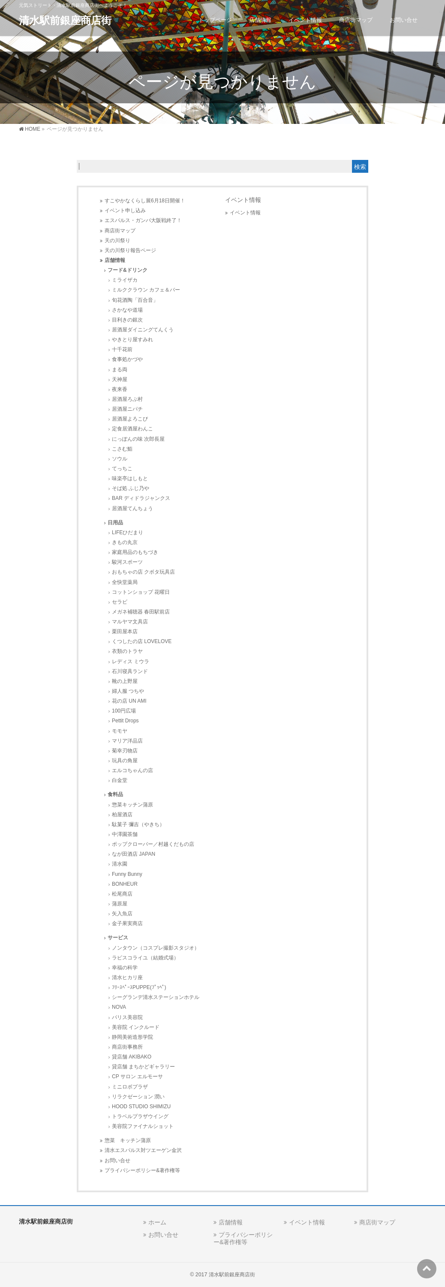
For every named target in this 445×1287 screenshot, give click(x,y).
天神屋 (119, 379)
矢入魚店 (122, 914)
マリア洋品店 (127, 741)
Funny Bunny (127, 874)
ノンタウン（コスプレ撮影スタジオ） (155, 948)
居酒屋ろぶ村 (127, 399)
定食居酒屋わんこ (132, 429)
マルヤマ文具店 (130, 622)
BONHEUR (125, 884)
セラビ (119, 602)
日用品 (115, 523)
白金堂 (119, 780)
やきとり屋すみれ (132, 340)
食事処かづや (127, 359)
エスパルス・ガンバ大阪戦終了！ (143, 220)
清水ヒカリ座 (127, 977)
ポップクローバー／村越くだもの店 (153, 844)
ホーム (157, 1222)
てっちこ (122, 469)
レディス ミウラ (130, 662)
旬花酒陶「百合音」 (135, 300)
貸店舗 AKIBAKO (131, 1057)
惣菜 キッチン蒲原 (128, 1140)
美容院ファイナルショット (143, 1126)
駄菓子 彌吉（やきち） (138, 824)
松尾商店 (122, 894)
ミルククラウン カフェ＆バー (146, 290)
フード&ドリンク (127, 270)
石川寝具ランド (130, 671)
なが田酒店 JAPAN (133, 854)
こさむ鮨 (122, 449)
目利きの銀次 (127, 320)
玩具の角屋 (125, 761)
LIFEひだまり (127, 532)
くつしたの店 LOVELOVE (141, 641)
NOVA (119, 1007)
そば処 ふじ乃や (130, 488)
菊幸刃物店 (125, 751)
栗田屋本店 (125, 631)
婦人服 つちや (128, 691)
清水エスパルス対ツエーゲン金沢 (143, 1150)
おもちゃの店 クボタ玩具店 (143, 572)
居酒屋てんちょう (132, 508)
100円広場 (124, 711)
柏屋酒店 (122, 815)
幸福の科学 (125, 968)
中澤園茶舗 (125, 834)
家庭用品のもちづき (135, 552)
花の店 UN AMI (129, 701)
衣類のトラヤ (127, 651)
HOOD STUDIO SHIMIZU (141, 1107)
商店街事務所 (127, 1047)
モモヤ (119, 731)
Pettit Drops (125, 721)
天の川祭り (117, 241)
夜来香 (119, 389)
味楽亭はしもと (130, 478)
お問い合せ (117, 1161)
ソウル (119, 459)
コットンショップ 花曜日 (141, 592)
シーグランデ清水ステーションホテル (155, 997)
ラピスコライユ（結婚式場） (145, 958)
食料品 (115, 794)
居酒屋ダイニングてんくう (143, 330)
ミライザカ (125, 280)
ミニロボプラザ (130, 1087)
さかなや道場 (127, 310)
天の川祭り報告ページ (130, 250)
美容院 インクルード (135, 1027)
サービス (118, 938)
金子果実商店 (127, 923)
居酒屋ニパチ (127, 409)
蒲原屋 (119, 904)
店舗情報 (115, 260)
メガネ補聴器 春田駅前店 (141, 612)
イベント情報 (245, 213)
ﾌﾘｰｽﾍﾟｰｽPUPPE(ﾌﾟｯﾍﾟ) (139, 987)
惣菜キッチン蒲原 (132, 805)
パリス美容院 (127, 1017)
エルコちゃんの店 (132, 770)
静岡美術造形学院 (132, 1037)
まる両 (119, 370)
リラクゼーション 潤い (138, 1097)
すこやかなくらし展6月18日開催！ (145, 201)
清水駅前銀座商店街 (65, 20)
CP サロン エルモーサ (137, 1077)
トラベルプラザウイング (140, 1116)
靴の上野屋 (125, 681)
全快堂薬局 (125, 582)
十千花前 (122, 349)
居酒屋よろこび (130, 419)
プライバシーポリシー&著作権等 (142, 1170)
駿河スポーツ (127, 562)
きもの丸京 (125, 542)
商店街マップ (120, 231)
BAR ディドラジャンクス (141, 498)
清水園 (119, 864)
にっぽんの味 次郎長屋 (138, 439)
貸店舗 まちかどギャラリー (143, 1067)
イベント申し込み (125, 210)
